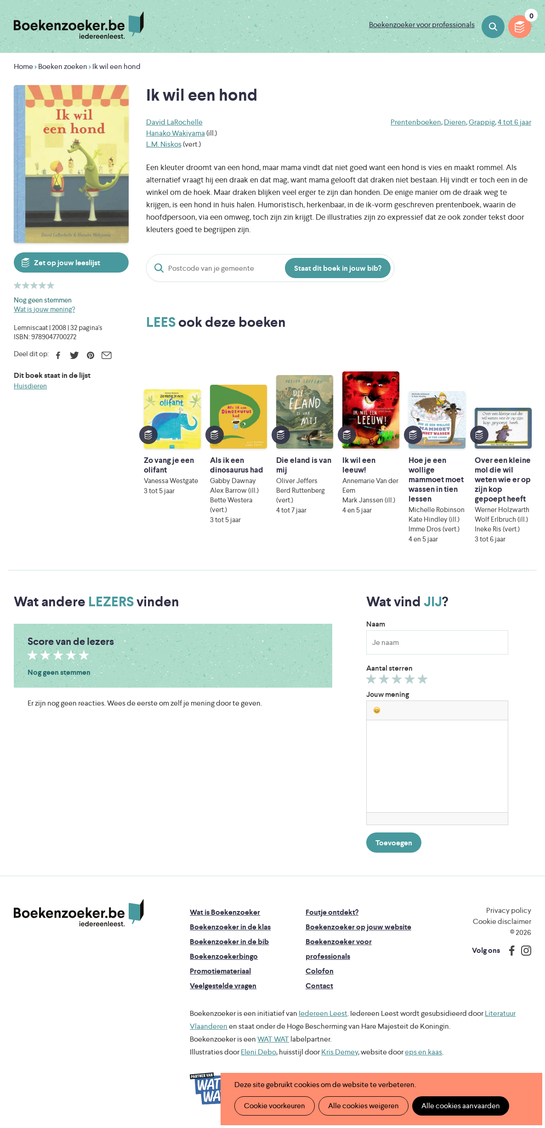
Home (23, 66)
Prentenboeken (416, 122)
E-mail (106, 355)
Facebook (58, 355)
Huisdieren (30, 386)
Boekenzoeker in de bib (229, 941)
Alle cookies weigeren (363, 1106)
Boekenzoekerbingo (224, 956)
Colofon (320, 971)
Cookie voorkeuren (274, 1106)
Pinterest (90, 355)
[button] (376, 710)
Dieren (455, 122)
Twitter (74, 355)
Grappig (482, 122)
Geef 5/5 (424, 681)
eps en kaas (423, 1052)
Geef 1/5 (372, 681)
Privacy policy (508, 910)
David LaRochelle (174, 122)
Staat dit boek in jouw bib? (337, 268)
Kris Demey (339, 1052)
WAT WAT (273, 1039)
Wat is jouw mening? (44, 309)
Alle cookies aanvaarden (460, 1106)
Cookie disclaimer (502, 921)
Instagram (523, 951)
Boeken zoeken (493, 26)
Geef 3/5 (398, 681)
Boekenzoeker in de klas (230, 927)
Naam (375, 624)
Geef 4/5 (411, 681)
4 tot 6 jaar (514, 122)
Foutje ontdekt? (332, 912)
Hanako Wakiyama (175, 133)
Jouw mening (387, 694)
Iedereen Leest (323, 1013)
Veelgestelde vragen (223, 986)
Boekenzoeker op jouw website (358, 927)
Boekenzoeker (79, 25)
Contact (319, 986)
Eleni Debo (258, 1052)
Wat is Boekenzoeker (225, 912)
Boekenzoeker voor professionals (422, 24)
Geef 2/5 (385, 681)
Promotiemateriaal (220, 971)
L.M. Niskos (164, 144)
